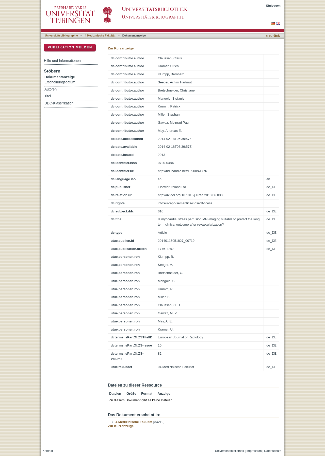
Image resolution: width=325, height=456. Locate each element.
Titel (47, 96)
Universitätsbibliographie (61, 35)
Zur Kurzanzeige (121, 48)
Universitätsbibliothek (229, 451)
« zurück (273, 36)
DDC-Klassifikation (58, 103)
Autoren (50, 89)
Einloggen (273, 5)
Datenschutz (272, 451)
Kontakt (48, 451)
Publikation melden (69, 47)
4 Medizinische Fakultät (100, 35)
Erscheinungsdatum (59, 82)
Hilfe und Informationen (62, 61)
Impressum (254, 451)
